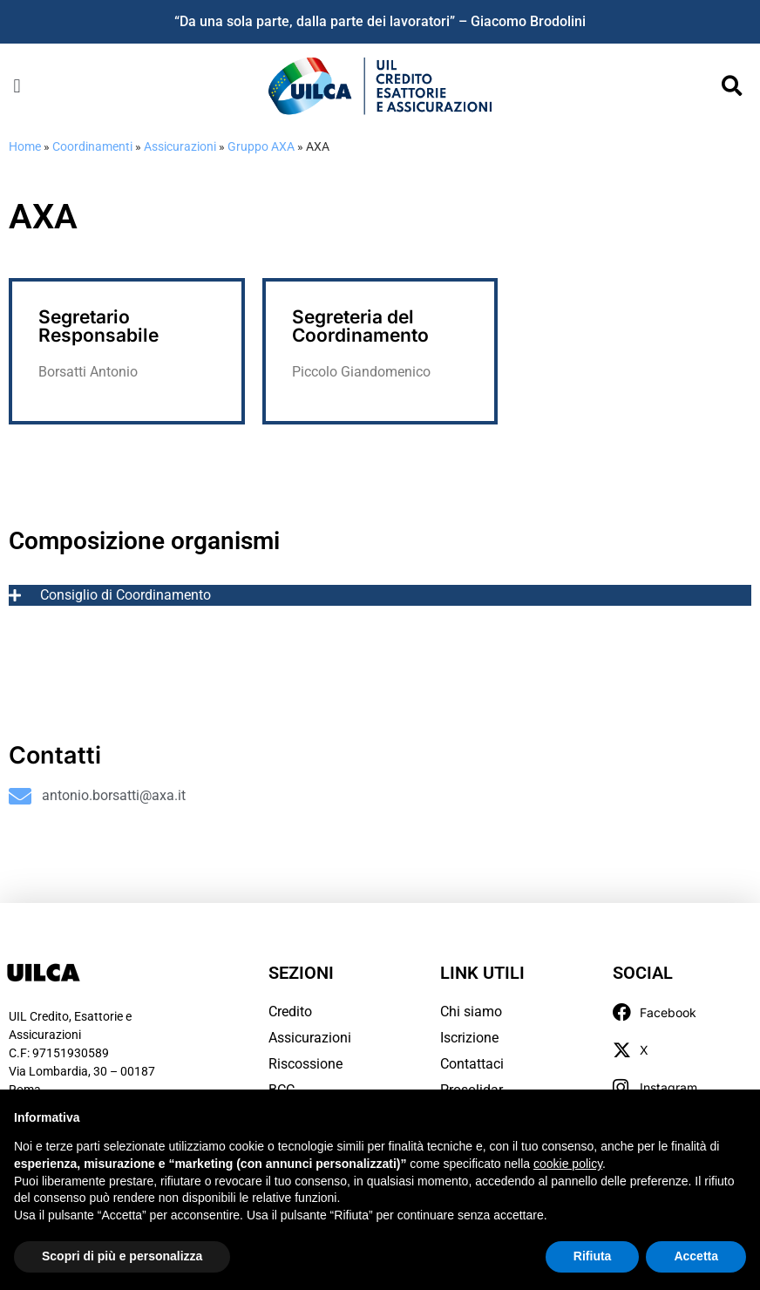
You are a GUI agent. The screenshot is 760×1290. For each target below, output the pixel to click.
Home (25, 146)
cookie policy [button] (567, 1164)
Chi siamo (471, 1011)
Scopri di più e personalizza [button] (122, 1256)
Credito (290, 1011)
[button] (17, 85)
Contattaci (472, 1064)
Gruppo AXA (261, 146)
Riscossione (305, 1064)
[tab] (380, 595)
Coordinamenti (92, 146)
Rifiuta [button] (592, 1256)
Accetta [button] (696, 1256)
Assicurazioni (180, 146)
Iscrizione (469, 1037)
